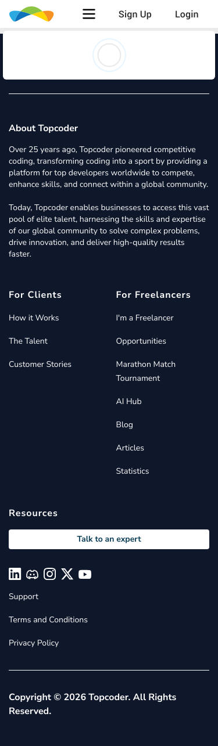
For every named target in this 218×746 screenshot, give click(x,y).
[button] (89, 14)
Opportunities (141, 341)
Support (23, 596)
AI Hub (129, 401)
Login (187, 14)
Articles (130, 447)
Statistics (132, 471)
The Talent (28, 341)
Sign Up (135, 14)
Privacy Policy (34, 642)
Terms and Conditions (48, 619)
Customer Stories (40, 364)
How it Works (34, 317)
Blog (125, 424)
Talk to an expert (109, 539)
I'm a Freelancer (145, 317)
